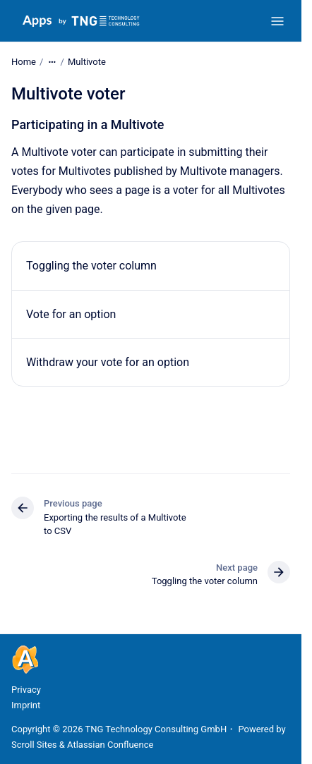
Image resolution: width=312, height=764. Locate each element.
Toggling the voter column (91, 265)
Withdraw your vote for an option (107, 362)
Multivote (87, 61)
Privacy (26, 689)
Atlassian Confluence (110, 744)
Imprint (25, 705)
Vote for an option (71, 313)
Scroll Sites (34, 744)
